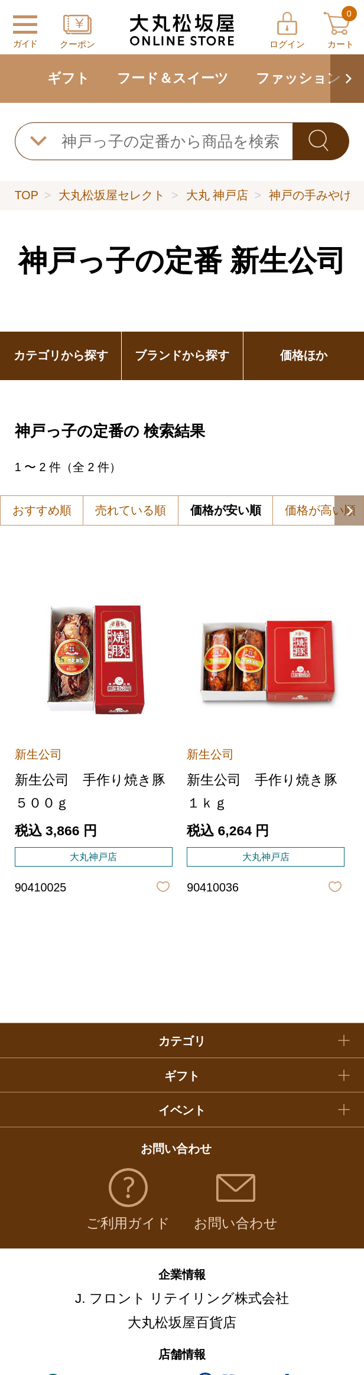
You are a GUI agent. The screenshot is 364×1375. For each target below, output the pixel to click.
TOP (26, 195)
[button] (347, 78)
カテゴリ (182, 1041)
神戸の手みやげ (310, 195)
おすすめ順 (42, 510)
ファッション (298, 78)
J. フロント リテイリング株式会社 (182, 1298)
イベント (182, 1110)
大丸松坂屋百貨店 (182, 1322)
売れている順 (130, 510)
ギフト (68, 78)
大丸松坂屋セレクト (111, 195)
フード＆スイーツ (173, 78)
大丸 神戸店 (217, 195)
